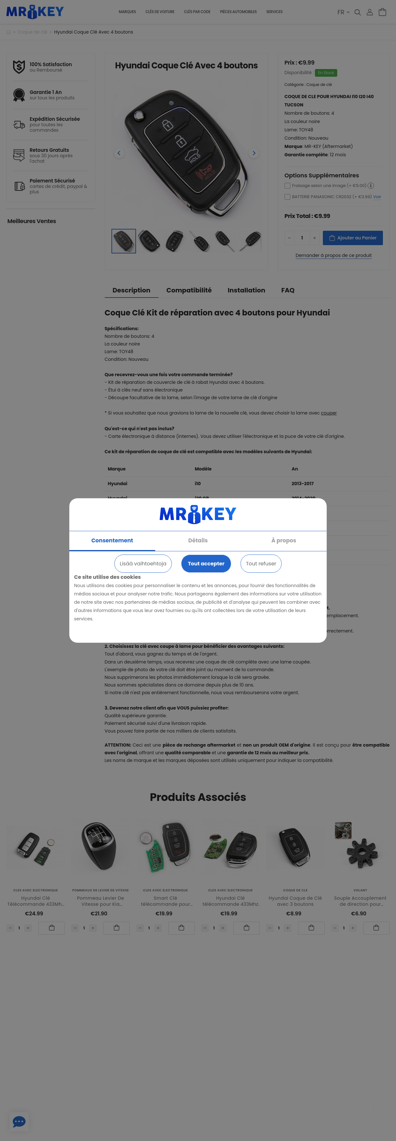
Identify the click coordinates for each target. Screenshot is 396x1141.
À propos (283, 540)
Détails (198, 540)
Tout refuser (261, 563)
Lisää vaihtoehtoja (143, 563)
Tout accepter (206, 563)
